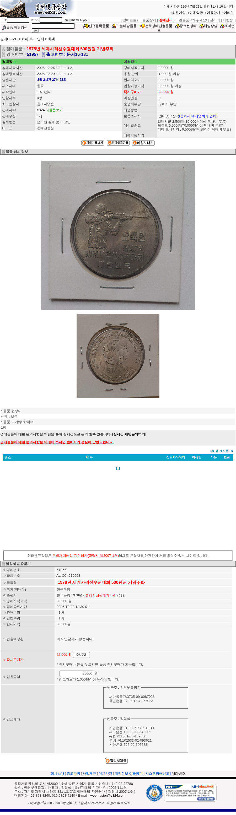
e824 (41, 110)
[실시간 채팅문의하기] (129, 434)
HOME (12, 39)
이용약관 (196, 13)
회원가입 (179, 13)
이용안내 (213, 13)
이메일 (229, 13)
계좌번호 (178, 773)
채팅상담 (210, 26)
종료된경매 (188, 26)
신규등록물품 (99, 26)
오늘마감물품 (126, 26)
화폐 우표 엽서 (33, 39)
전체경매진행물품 (158, 26)
